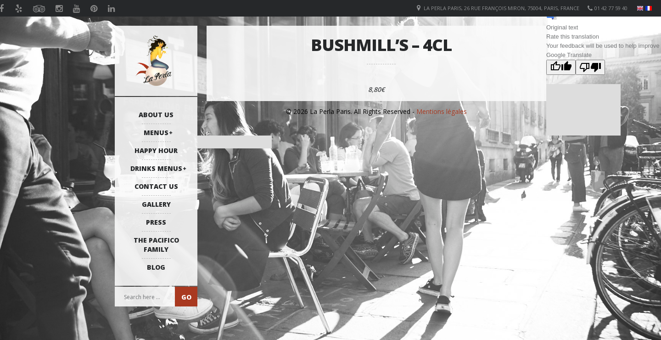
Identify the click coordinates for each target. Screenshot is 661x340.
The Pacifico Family (156, 245)
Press (156, 222)
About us (156, 114)
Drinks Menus (156, 168)
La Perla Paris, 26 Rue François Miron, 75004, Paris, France (501, 8)
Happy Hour (156, 150)
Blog (156, 267)
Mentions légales (441, 111)
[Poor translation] (590, 67)
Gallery (156, 204)
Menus (156, 132)
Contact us (156, 186)
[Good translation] (561, 67)
